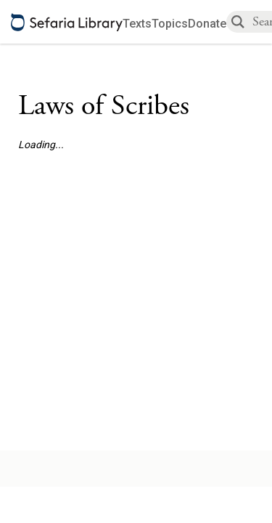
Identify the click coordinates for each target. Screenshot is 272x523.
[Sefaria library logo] (67, 22)
